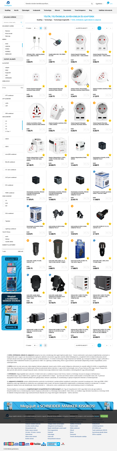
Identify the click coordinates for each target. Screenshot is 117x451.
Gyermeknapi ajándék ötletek (99, 432)
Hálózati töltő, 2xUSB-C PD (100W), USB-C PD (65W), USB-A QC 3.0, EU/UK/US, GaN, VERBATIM (80, 331)
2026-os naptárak (96, 434)
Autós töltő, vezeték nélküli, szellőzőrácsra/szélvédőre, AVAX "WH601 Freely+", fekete (57, 296)
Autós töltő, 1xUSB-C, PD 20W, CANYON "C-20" (34, 261)
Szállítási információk (105, 10)
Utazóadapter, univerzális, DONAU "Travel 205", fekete (35, 227)
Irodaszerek (36, 10)
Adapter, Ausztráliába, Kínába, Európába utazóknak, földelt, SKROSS (36, 123)
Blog (90, 10)
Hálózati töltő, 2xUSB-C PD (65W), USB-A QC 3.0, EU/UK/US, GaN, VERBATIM (57, 331)
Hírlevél (72, 430)
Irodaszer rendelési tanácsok (32, 424)
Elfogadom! (104, 416)
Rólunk (72, 432)
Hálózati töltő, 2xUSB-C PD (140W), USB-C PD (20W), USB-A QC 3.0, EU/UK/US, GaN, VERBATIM (102, 331)
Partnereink (73, 434)
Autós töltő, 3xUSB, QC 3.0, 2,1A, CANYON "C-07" (101, 227)
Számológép (51, 434)
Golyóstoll (50, 432)
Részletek (96, 416)
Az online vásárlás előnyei (32, 426)
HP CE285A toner (96, 428)
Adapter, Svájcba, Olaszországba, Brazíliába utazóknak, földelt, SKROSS (80, 89)
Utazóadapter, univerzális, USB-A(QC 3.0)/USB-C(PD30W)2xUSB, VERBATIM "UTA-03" (58, 193)
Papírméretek (28, 434)
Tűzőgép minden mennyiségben (56, 424)
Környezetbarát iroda (30, 428)
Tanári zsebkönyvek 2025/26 (99, 430)
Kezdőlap (7, 10)
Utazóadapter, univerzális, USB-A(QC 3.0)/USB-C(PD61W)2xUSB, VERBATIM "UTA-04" (80, 193)
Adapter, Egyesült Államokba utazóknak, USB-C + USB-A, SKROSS (102, 54)
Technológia (47, 10)
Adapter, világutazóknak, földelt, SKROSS (79, 158)
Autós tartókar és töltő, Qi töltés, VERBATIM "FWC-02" (79, 227)
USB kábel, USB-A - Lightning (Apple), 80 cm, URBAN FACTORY (36, 54)
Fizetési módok (74, 426)
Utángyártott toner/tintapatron (55, 426)
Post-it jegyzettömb (53, 430)
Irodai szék (50, 436)
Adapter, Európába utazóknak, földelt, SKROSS (102, 89)
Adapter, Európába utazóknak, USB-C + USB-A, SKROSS (58, 123)
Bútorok (57, 10)
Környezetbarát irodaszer (54, 438)
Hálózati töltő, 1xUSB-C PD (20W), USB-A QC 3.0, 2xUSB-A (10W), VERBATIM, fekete (101, 296)
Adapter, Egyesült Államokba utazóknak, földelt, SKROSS (56, 89)
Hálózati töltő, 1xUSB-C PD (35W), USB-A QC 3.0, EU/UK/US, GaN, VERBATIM (35, 331)
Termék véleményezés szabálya (78, 436)
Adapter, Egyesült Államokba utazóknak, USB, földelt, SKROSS (101, 123)
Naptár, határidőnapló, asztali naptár (57, 428)
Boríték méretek (29, 438)
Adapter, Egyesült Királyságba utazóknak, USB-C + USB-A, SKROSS (80, 54)
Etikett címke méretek (31, 436)
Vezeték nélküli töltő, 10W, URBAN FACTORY (57, 54)
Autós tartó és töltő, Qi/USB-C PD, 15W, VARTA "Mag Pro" (79, 261)
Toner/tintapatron (80, 10)
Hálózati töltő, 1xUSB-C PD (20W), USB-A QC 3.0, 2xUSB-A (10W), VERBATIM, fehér (79, 296)
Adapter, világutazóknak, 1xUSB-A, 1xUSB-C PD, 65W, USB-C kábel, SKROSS (57, 159)
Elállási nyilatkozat (75, 428)
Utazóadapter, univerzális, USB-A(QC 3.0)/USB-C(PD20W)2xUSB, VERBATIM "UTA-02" (36, 193)
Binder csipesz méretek (31, 430)
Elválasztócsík (96, 424)
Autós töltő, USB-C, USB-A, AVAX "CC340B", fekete (101, 261)
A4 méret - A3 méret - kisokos (33, 432)
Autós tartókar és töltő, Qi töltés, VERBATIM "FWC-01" (57, 227)
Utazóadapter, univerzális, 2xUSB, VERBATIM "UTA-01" (101, 158)
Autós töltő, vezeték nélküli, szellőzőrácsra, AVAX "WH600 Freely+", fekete (34, 296)
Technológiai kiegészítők (62, 20)
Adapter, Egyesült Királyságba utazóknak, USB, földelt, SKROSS (79, 123)
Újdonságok (25, 10)
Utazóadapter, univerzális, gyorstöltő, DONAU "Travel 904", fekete (102, 192)
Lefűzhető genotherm (97, 426)
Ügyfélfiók (99, 4)
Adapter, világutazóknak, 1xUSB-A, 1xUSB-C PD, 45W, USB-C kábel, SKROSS (35, 159)
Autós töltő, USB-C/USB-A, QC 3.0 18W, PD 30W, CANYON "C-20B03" (57, 261)
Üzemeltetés (67, 10)
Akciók (16, 10)
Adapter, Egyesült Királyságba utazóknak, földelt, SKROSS (34, 89)
